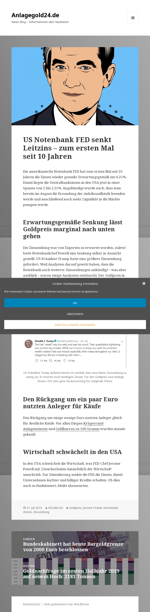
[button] (144, 283)
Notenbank (110, 508)
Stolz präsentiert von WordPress (66, 604)
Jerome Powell (92, 508)
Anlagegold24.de (35, 15)
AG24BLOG (55, 508)
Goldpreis (75, 508)
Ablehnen (75, 314)
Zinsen (27, 512)
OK (75, 303)
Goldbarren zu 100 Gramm (78, 428)
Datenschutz (31, 604)
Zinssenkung (41, 512)
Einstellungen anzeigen (75, 324)
